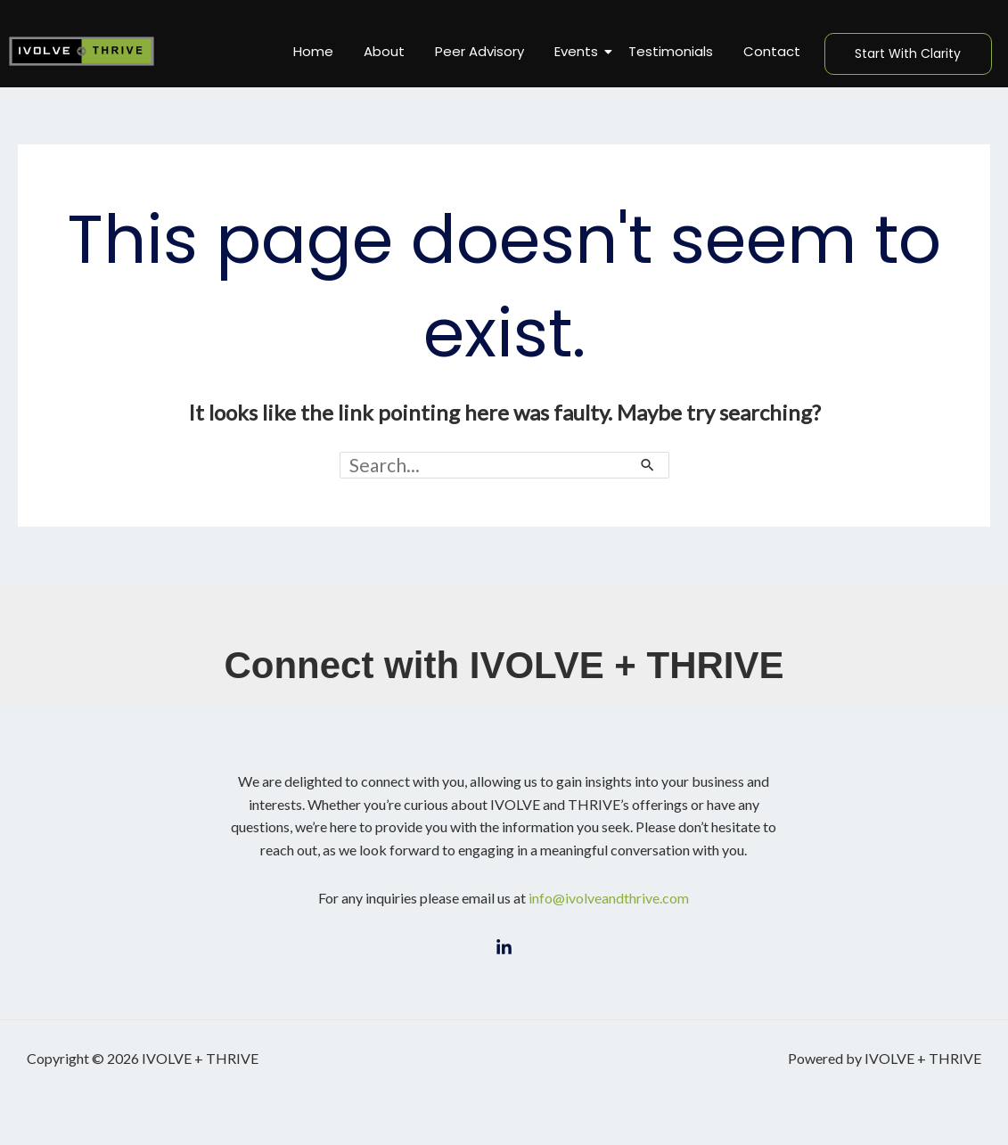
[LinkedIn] (504, 947)
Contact (771, 51)
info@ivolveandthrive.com (609, 897)
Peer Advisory (479, 51)
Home (313, 51)
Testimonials (670, 51)
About (384, 51)
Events (579, 51)
